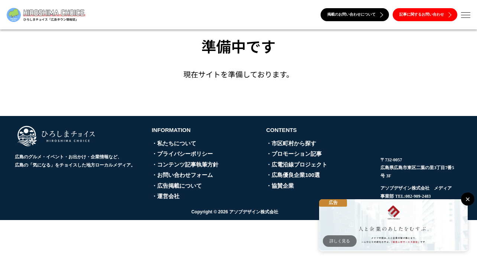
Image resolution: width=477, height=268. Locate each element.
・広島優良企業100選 (293, 175)
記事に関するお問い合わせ (425, 14)
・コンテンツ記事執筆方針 (185, 164)
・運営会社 (165, 196)
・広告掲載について (177, 186)
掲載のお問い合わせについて (355, 14)
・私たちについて (174, 143)
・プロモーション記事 (294, 154)
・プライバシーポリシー (182, 154)
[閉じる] (467, 199)
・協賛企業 (280, 186)
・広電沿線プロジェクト (296, 164)
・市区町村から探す (291, 143)
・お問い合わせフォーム (182, 175)
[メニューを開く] (465, 15)
